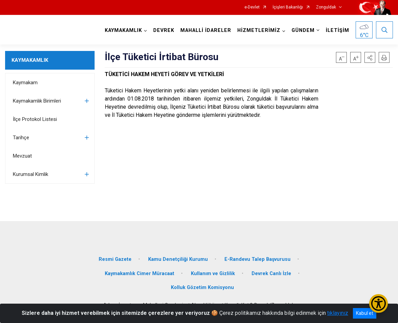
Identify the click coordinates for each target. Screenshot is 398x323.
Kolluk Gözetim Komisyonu (202, 287)
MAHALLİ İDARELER (205, 30)
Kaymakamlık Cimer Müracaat (139, 273)
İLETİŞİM (337, 30)
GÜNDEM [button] (303, 30)
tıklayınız (337, 313)
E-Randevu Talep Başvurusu (257, 259)
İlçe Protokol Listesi (35, 119)
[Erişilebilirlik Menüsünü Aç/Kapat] (378, 303)
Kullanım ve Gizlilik (213, 273)
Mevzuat (22, 156)
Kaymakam (25, 82)
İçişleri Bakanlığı (288, 7)
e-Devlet (252, 7)
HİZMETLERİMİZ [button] (258, 30)
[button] (369, 57)
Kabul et (364, 313)
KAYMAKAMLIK (30, 60)
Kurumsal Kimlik (30, 174)
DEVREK (163, 30)
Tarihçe (21, 137)
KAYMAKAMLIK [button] (123, 30)
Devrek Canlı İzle (271, 273)
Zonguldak (326, 7)
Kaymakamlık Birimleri (37, 101)
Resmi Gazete (115, 259)
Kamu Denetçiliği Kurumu (178, 259)
